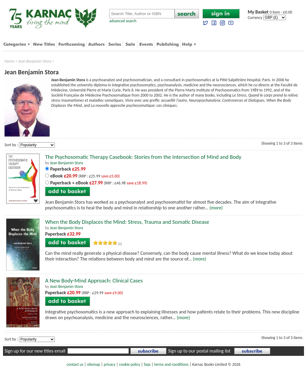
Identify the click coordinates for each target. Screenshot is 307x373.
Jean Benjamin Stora (34, 61)
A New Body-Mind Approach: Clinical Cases (94, 280)
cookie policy (129, 364)
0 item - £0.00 (270, 12)
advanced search (122, 20)
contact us (75, 364)
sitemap (93, 364)
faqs (147, 364)
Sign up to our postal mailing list (199, 351)
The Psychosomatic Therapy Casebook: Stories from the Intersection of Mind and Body (143, 156)
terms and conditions (171, 364)
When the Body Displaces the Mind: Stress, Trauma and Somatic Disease (127, 221)
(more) (216, 208)
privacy (110, 364)
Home (9, 61)
